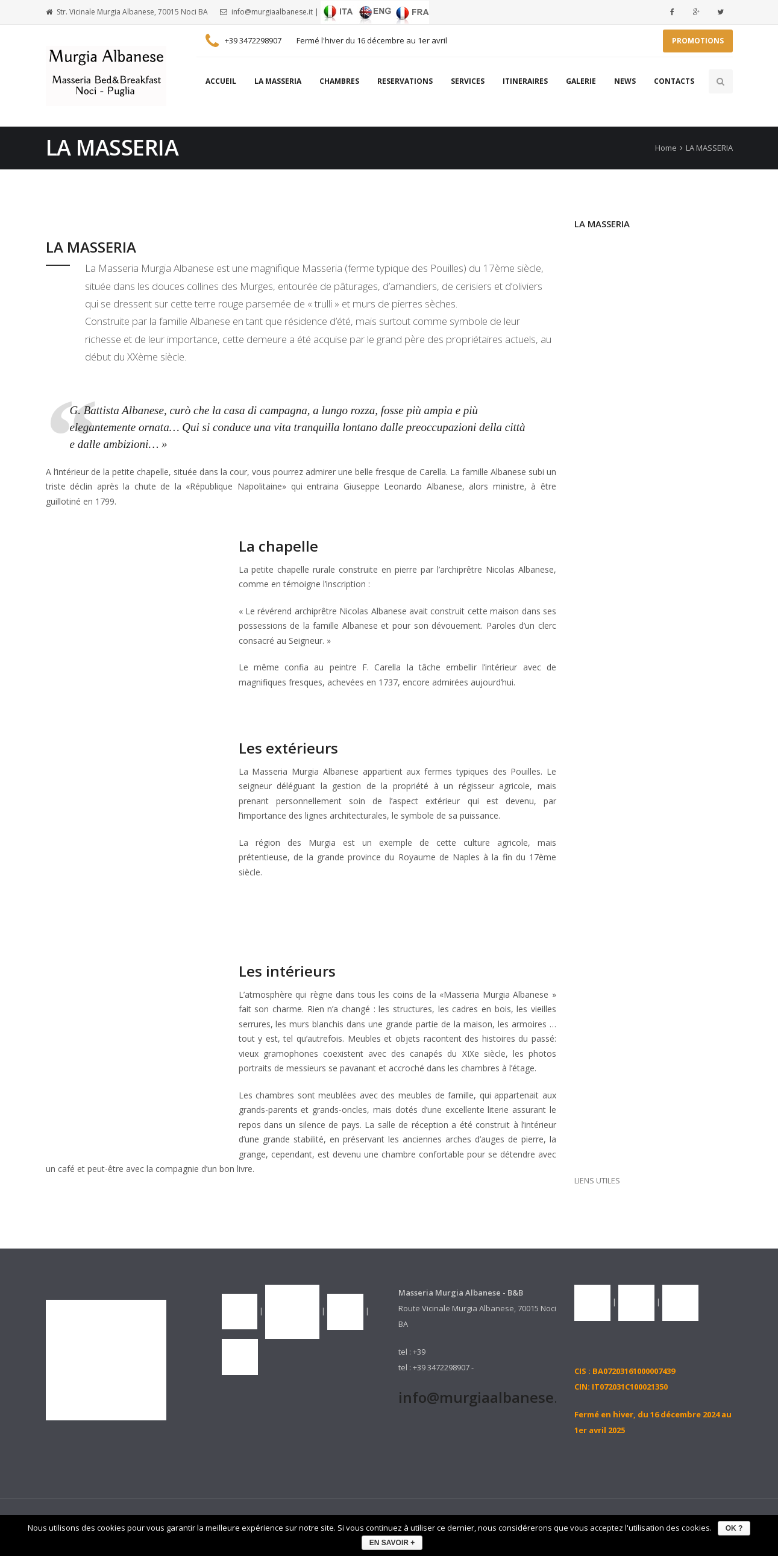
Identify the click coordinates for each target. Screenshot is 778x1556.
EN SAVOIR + (392, 1543)
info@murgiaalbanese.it (272, 12)
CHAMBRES (339, 81)
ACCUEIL (220, 81)
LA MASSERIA (277, 81)
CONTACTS (674, 81)
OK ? (734, 1528)
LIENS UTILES (597, 1180)
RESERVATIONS (405, 81)
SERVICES (468, 81)
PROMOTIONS (698, 41)
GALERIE (581, 81)
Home (666, 147)
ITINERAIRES (525, 81)
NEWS (625, 81)
